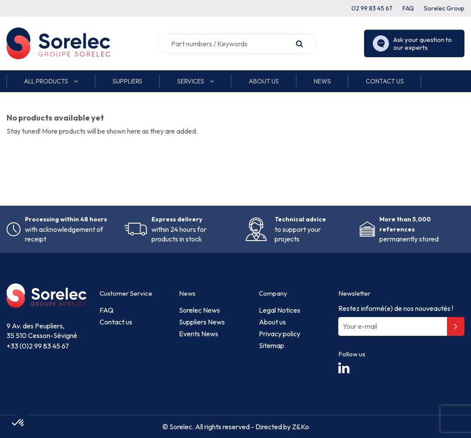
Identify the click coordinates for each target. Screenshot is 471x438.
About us (272, 321)
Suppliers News (202, 321)
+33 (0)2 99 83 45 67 (38, 345)
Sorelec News (199, 310)
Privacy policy (279, 333)
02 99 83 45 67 (371, 8)
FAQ (408, 8)
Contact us (116, 321)
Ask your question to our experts (412, 43)
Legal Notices (279, 310)
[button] (51, 81)
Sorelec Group (444, 8)
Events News (198, 333)
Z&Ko (300, 426)
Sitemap (271, 345)
